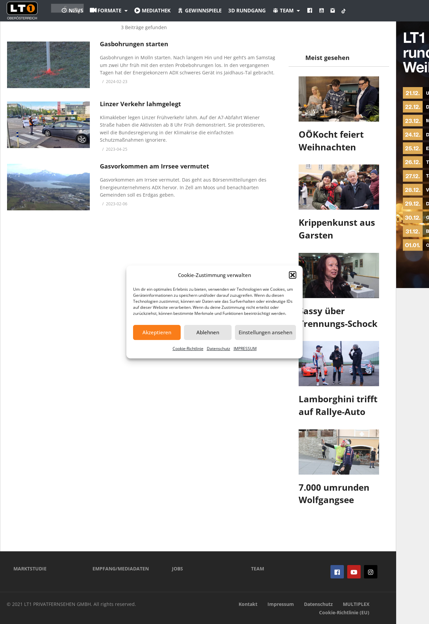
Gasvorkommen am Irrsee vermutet (154, 166)
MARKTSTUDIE (30, 568)
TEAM (257, 568)
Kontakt (248, 604)
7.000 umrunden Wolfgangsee (334, 493)
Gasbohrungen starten (134, 44)
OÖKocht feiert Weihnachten (331, 140)
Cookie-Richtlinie (188, 348)
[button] (292, 275)
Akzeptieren (156, 332)
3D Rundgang (284, 10)
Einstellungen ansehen (265, 332)
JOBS (177, 568)
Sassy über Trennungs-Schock (338, 317)
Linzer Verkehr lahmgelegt (140, 104)
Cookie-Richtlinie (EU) (344, 612)
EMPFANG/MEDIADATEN (121, 568)
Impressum (280, 604)
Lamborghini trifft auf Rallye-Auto (338, 405)
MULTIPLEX (356, 604)
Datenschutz (218, 348)
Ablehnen (207, 332)
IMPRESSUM (245, 348)
